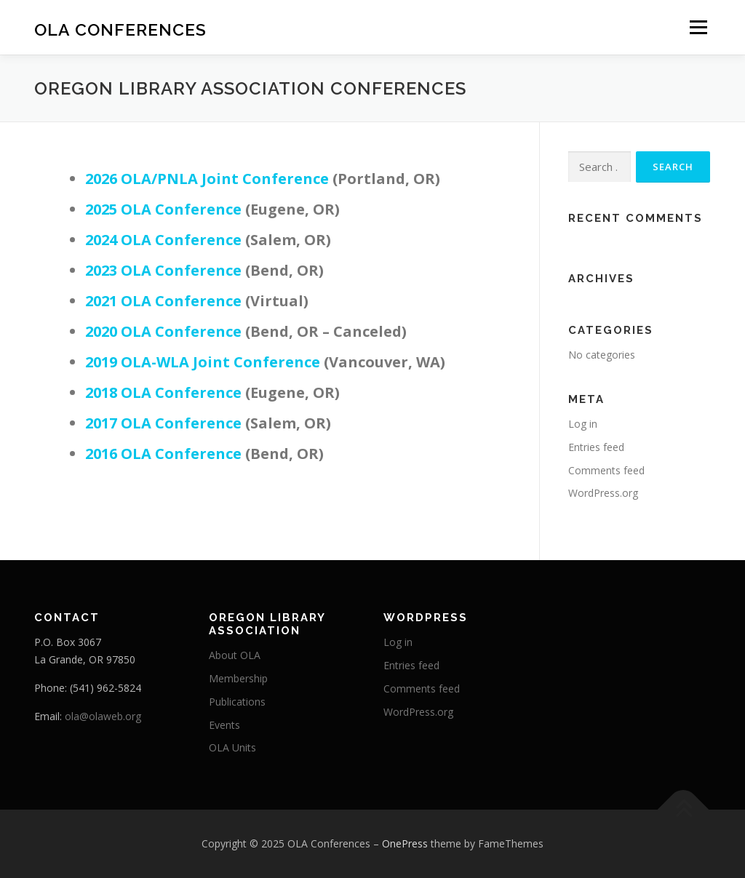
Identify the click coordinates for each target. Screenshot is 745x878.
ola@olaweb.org (103, 716)
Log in (582, 424)
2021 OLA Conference (163, 301)
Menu (698, 27)
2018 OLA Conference (163, 392)
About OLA (234, 655)
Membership (238, 678)
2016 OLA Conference (163, 453)
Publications (237, 702)
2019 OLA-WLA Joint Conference (202, 362)
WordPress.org (603, 493)
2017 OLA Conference (163, 423)
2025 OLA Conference (163, 209)
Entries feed (596, 447)
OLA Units (232, 747)
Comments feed (606, 470)
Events (224, 725)
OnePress (405, 843)
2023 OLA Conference (163, 270)
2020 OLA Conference (163, 331)
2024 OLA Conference (163, 240)
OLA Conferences (120, 29)
